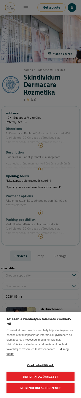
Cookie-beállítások (40, 365)
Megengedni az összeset (40, 388)
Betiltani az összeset (40, 376)
